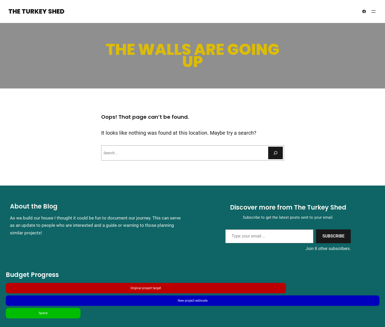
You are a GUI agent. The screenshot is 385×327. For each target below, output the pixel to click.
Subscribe (333, 236)
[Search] (275, 153)
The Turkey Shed (36, 11)
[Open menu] (373, 11)
